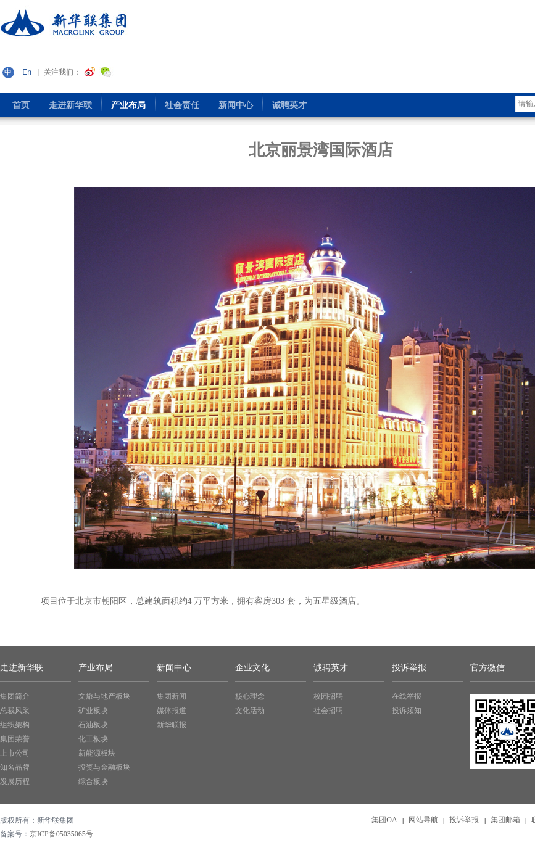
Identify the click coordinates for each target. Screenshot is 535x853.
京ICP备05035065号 (61, 834)
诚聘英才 (330, 667)
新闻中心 (174, 667)
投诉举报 (409, 667)
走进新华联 (21, 667)
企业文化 (252, 667)
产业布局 (95, 667)
